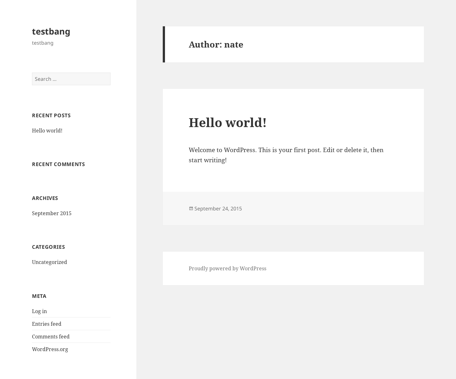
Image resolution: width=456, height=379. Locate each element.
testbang (51, 31)
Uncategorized (49, 262)
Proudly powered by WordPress (227, 268)
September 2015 (52, 213)
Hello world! (47, 130)
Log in (39, 311)
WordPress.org (50, 349)
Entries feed (46, 323)
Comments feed (51, 336)
